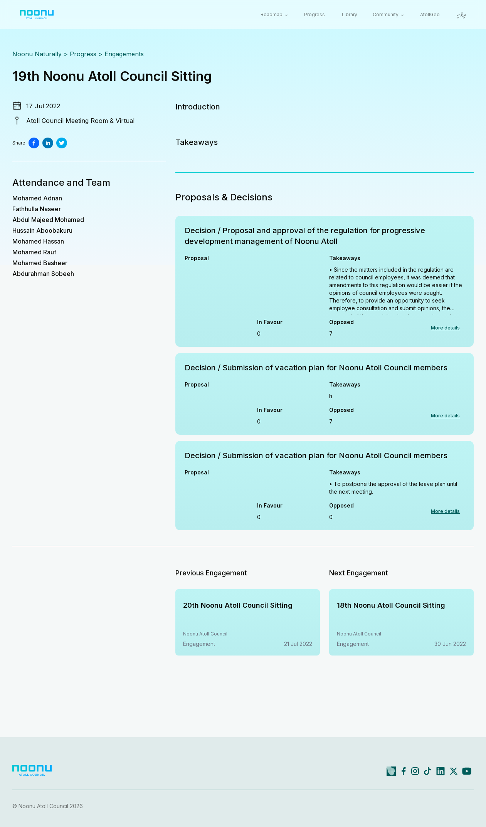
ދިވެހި (461, 15)
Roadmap (275, 14)
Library (349, 14)
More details (445, 328)
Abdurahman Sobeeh (43, 273)
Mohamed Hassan (38, 241)
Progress (314, 14)
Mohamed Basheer (39, 263)
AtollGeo (430, 14)
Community (389, 14)
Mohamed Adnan (37, 198)
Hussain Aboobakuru (42, 230)
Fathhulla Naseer (36, 209)
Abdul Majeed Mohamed (48, 220)
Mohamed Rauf (34, 252)
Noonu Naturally (37, 54)
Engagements (124, 54)
